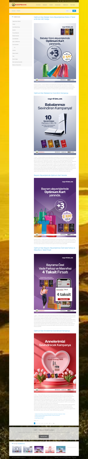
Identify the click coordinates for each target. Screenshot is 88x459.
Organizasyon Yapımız (17, 21)
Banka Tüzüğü (15, 59)
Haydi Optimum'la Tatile (39, 418)
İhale (13, 56)
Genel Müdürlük (15, 38)
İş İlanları (14, 50)
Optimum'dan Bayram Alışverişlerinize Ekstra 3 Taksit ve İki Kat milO (47, 415)
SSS (65, 1)
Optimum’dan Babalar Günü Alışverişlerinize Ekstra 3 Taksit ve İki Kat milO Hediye (54, 18)
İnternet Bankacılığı (71, 1)
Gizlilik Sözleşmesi (62, 457)
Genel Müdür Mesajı (16, 27)
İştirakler (14, 30)
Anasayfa (13, 10)
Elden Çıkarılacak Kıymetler (17, 62)
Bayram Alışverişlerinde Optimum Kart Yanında (50, 175)
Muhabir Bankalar (16, 35)
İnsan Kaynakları (16, 44)
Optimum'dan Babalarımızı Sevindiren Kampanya (51, 93)
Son (53, 423)
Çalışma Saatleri (15, 53)
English (13, 1)
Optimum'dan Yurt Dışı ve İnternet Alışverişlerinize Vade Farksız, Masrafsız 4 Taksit (50, 414)
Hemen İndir (44, 436)
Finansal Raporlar (16, 33)
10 (49, 423)
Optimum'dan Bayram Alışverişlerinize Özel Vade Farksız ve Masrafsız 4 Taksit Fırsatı (54, 248)
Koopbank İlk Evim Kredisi (40, 416)
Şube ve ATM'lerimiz (16, 41)
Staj (14, 47)
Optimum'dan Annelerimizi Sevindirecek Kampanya (52, 330)
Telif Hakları (69, 457)
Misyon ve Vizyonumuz (17, 64)
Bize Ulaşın (74, 457)
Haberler (18, 10)
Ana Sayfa (56, 457)
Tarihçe (14, 24)
